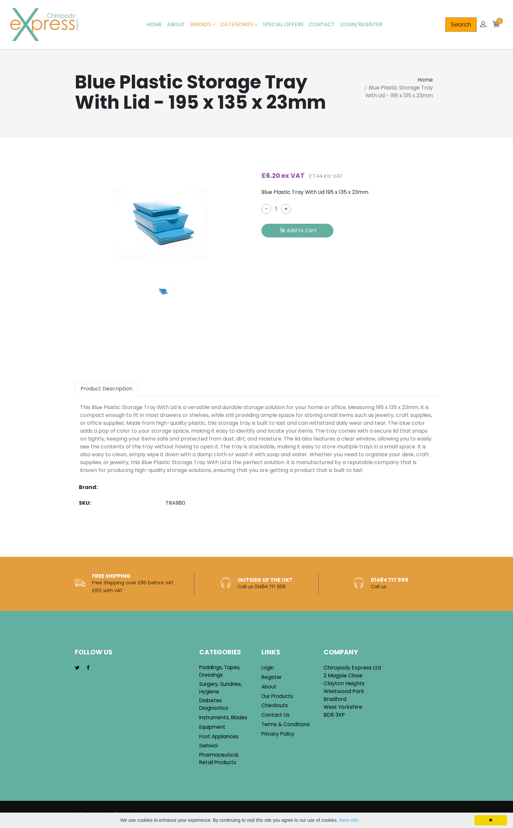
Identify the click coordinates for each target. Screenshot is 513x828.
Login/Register (361, 24)
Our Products (277, 696)
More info (348, 820)
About (176, 24)
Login (267, 667)
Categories (239, 24)
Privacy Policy (277, 733)
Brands (202, 24)
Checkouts (274, 705)
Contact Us (275, 714)
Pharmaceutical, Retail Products (219, 758)
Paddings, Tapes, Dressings (219, 671)
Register (271, 677)
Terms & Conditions (285, 724)
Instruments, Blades (223, 717)
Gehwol (208, 745)
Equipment (212, 727)
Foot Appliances (219, 736)
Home (154, 24)
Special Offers (283, 24)
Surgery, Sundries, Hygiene (220, 688)
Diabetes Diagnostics (213, 704)
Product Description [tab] (106, 388)
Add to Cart (298, 231)
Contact (322, 24)
